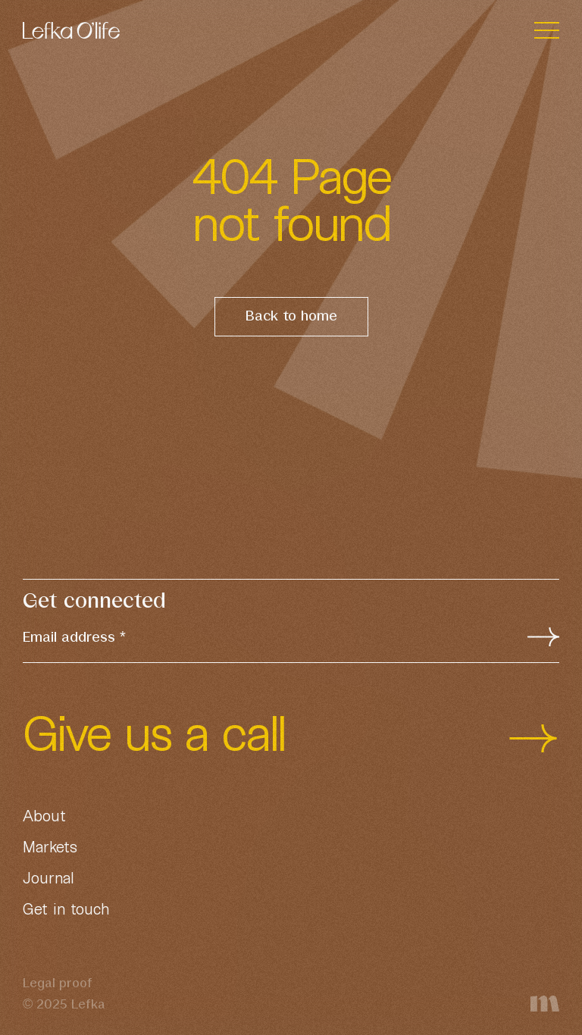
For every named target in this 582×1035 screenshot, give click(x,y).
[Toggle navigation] (546, 30)
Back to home (291, 317)
